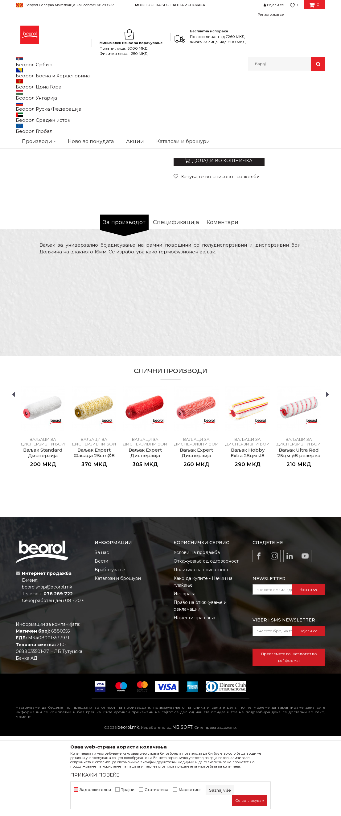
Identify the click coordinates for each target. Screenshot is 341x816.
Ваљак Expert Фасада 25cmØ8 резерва (94, 535)
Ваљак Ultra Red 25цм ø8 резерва (298, 533)
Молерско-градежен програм (88, 84)
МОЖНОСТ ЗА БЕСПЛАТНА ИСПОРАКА (170, 5)
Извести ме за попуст (301, 218)
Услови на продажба (197, 632)
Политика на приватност (201, 650)
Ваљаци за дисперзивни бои (170, 84)
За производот (124, 302)
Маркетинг (190, 789)
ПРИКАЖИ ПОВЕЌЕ (94, 775)
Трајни (127, 789)
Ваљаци (130, 84)
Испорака (184, 674)
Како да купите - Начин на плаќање (203, 662)
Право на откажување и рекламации (200, 686)
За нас (102, 632)
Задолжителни (95, 789)
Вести (101, 641)
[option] (170, 5)
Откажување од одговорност (206, 641)
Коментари (222, 302)
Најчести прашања (194, 698)
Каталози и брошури (118, 658)
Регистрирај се (271, 14)
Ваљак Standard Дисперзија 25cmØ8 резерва (42, 535)
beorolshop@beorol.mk (47, 667)
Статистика (156, 789)
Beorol (21, 84)
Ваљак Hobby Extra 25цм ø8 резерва (248, 535)
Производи (42, 84)
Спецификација (176, 302)
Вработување (110, 650)
